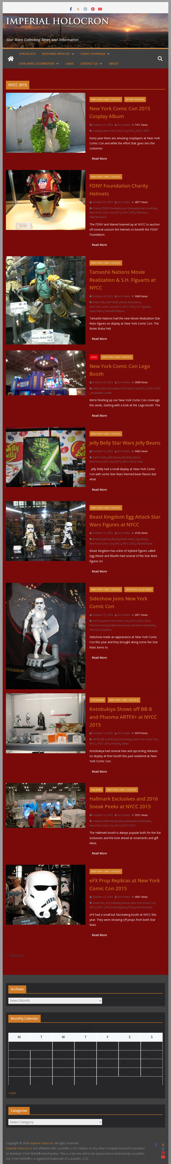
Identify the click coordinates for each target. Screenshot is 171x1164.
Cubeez (97, 821)
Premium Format (99, 625)
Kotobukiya (97, 700)
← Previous (15, 955)
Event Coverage (93, 54)
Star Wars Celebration (36, 63)
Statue (125, 743)
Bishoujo (113, 739)
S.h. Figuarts (143, 306)
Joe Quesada (130, 208)
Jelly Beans (114, 457)
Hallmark (96, 789)
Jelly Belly (126, 457)
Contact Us (89, 63)
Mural (136, 457)
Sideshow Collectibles (139, 589)
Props (131, 907)
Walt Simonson (98, 217)
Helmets (116, 903)
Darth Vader (112, 302)
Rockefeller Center (101, 393)
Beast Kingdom (101, 539)
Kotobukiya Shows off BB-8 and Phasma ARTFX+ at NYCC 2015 (123, 717)
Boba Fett (98, 302)
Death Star (99, 903)
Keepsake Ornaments (138, 821)
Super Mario (96, 311)
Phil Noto (142, 212)
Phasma (115, 743)
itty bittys (119, 821)
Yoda (140, 461)
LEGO (94, 357)
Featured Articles (56, 54)
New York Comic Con (115, 131)
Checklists (27, 54)
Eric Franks (124, 125)
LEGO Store (106, 388)
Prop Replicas (119, 907)
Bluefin (115, 539)
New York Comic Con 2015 (106, 99)
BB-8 (104, 739)
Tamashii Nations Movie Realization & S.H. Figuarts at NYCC (122, 279)
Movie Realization (130, 302)
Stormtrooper (145, 543)
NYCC (132, 131)
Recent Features (135, 99)
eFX (108, 903)
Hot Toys (98, 621)
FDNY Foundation (112, 208)
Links (69, 63)
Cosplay (97, 131)
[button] (72, 54)
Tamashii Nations (115, 311)
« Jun (12, 1093)
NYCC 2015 (142, 131)
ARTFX (96, 739)
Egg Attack (142, 539)
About (113, 63)
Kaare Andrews (148, 208)
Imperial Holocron (17, 1148)
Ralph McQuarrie (119, 625)
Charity (97, 208)
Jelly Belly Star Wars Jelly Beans (124, 442)
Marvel (126, 903)
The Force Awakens (100, 630)
